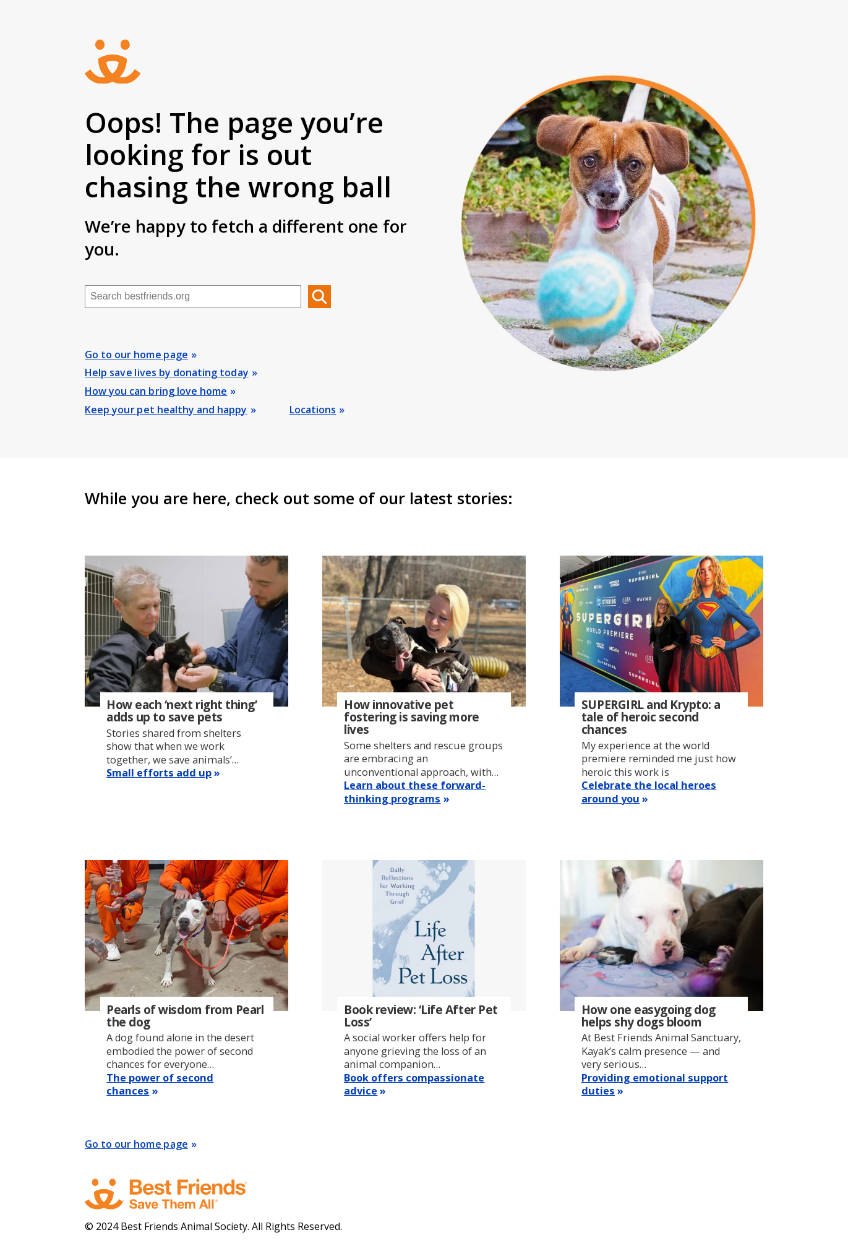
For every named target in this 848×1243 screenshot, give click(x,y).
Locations (312, 409)
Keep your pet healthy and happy (166, 409)
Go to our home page (136, 354)
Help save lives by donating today (167, 372)
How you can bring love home (156, 391)
